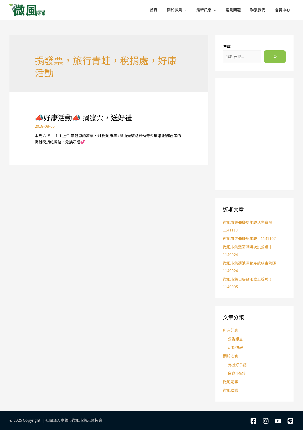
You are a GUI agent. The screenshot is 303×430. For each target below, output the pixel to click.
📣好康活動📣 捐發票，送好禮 (83, 117)
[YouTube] (278, 421)
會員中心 (282, 10)
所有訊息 (230, 330)
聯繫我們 (257, 10)
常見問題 (233, 10)
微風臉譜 (230, 390)
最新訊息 (203, 10)
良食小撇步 (237, 373)
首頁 (153, 10)
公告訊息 (235, 339)
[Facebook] (253, 421)
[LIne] (290, 421)
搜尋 (227, 46)
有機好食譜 (237, 364)
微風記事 (230, 382)
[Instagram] (266, 421)
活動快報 (235, 347)
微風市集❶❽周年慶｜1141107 (249, 238)
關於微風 (174, 10)
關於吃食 (230, 356)
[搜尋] (275, 56)
